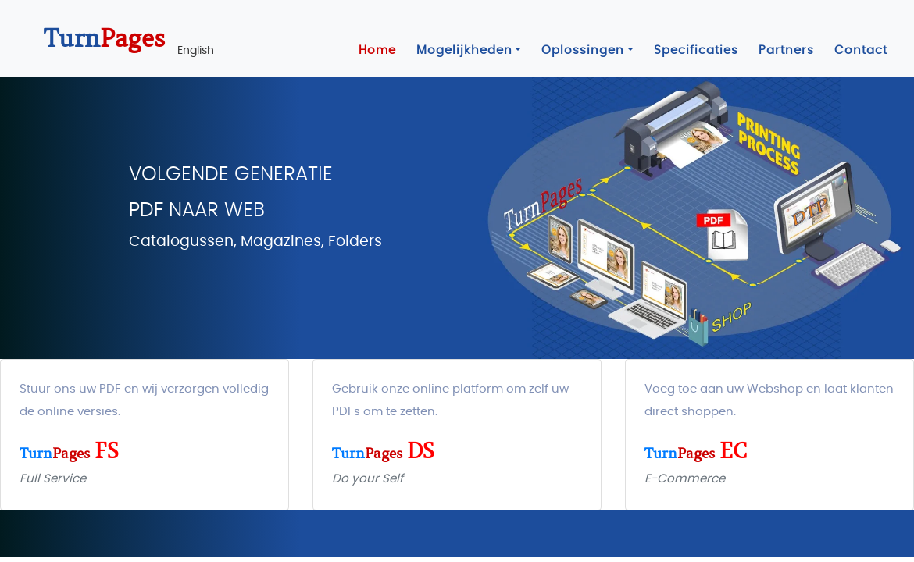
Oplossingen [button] (582, 50)
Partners (786, 50)
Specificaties (696, 50)
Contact (860, 50)
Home (377, 50)
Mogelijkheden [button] (464, 50)
